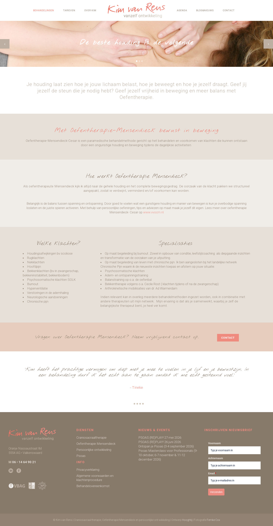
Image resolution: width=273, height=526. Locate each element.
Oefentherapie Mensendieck (95, 444)
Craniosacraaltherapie (91, 437)
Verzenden (216, 492)
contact (228, 337)
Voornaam (214, 443)
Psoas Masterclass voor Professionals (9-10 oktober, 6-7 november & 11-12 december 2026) (167, 455)
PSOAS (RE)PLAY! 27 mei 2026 (159, 437)
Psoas (81, 456)
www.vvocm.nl (153, 212)
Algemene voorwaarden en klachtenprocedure (95, 478)
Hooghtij (187, 519)
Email (212, 473)
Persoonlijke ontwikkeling (93, 450)
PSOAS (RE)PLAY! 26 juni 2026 (159, 442)
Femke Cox (213, 519)
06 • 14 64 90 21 (24, 462)
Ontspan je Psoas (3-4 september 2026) (166, 446)
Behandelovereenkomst (93, 486)
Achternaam (215, 458)
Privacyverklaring (87, 470)
